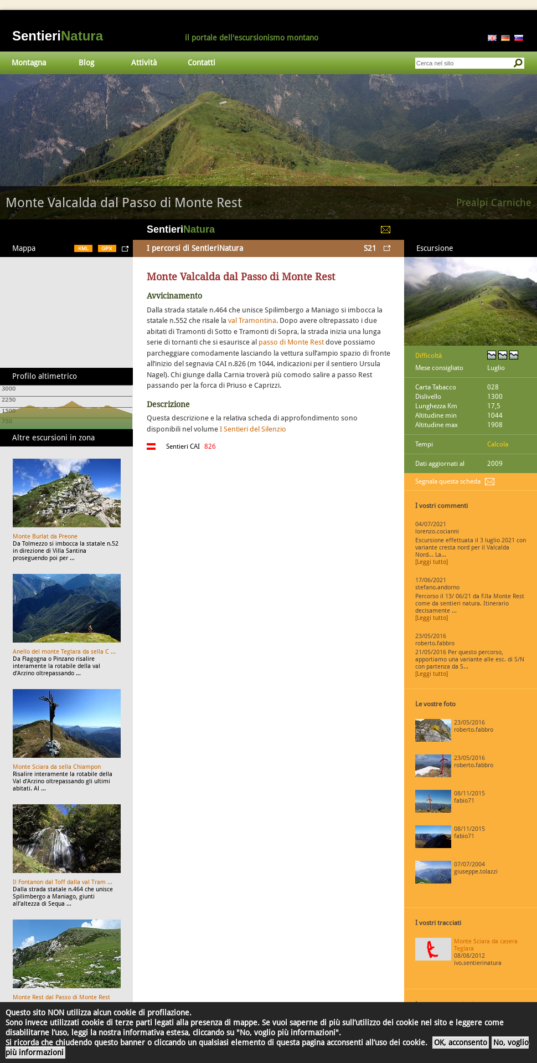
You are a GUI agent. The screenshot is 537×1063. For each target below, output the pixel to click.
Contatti (201, 62)
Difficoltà (428, 356)
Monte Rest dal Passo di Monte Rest (61, 997)
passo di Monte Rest (291, 342)
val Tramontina (252, 320)
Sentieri (57, 35)
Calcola (497, 444)
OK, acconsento (460, 1042)
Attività (144, 62)
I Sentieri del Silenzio (253, 429)
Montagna (29, 62)
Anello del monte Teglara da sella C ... (64, 651)
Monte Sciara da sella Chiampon (57, 767)
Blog (86, 62)
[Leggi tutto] (431, 562)
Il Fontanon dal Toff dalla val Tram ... (62, 882)
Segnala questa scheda (448, 481)
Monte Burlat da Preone (45, 536)
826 (210, 446)
